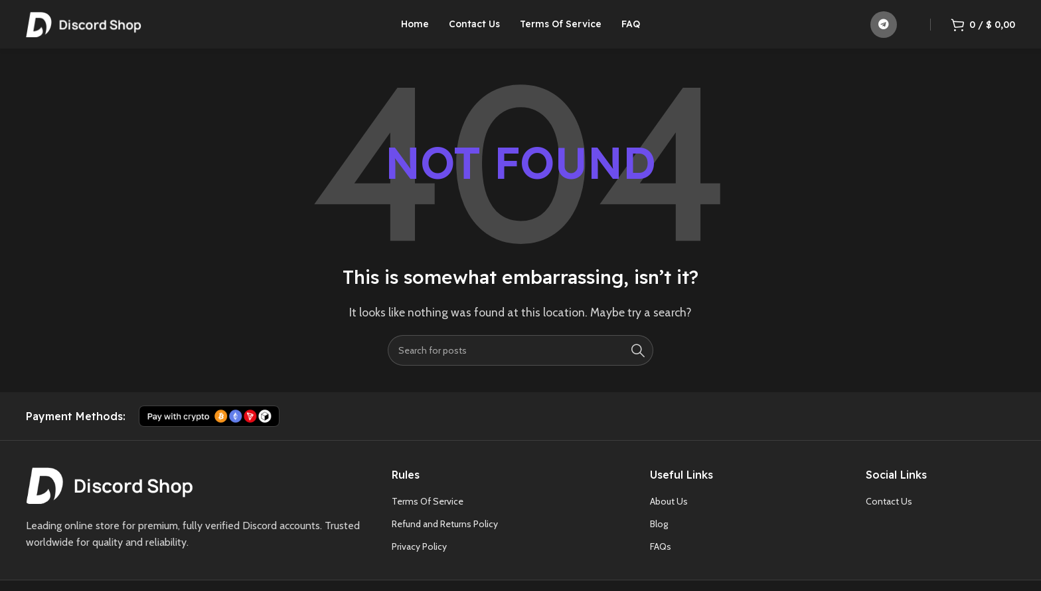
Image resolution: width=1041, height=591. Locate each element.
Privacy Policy (419, 558)
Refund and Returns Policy (445, 535)
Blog (659, 535)
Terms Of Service (427, 513)
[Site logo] (83, 29)
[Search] (520, 361)
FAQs (660, 558)
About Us (669, 513)
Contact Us (889, 513)
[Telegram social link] (883, 30)
